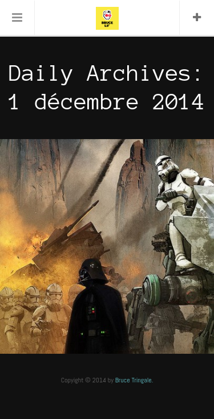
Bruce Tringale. (134, 380)
